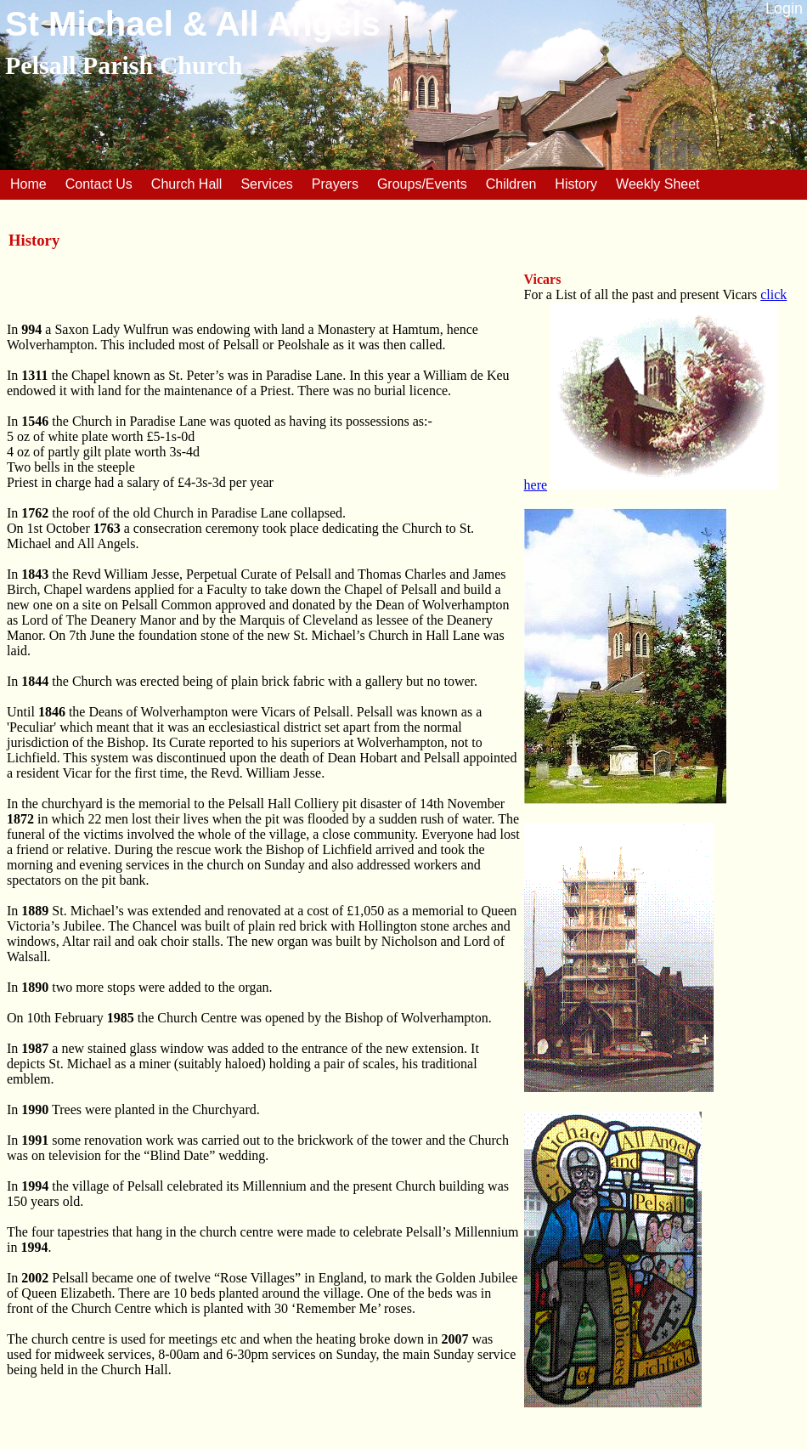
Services (266, 184)
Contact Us (99, 184)
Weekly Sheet (657, 184)
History (576, 184)
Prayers (335, 184)
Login (784, 8)
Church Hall (187, 184)
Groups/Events (422, 184)
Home (28, 184)
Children (511, 184)
